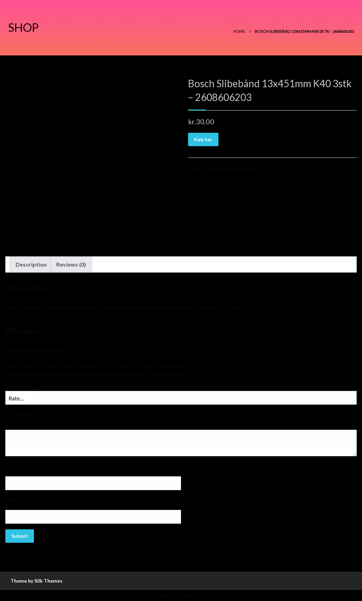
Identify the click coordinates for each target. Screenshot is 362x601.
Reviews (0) (71, 264)
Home (239, 31)
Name (13, 466)
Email (12, 500)
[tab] (31, 264)
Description (31, 264)
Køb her (203, 139)
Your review (20, 415)
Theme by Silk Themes (37, 581)
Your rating (19, 386)
